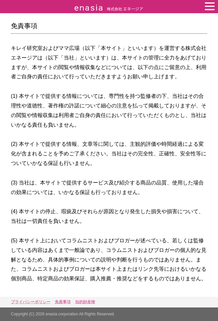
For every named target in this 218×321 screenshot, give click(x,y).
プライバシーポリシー (31, 302)
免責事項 (63, 302)
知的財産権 (85, 302)
